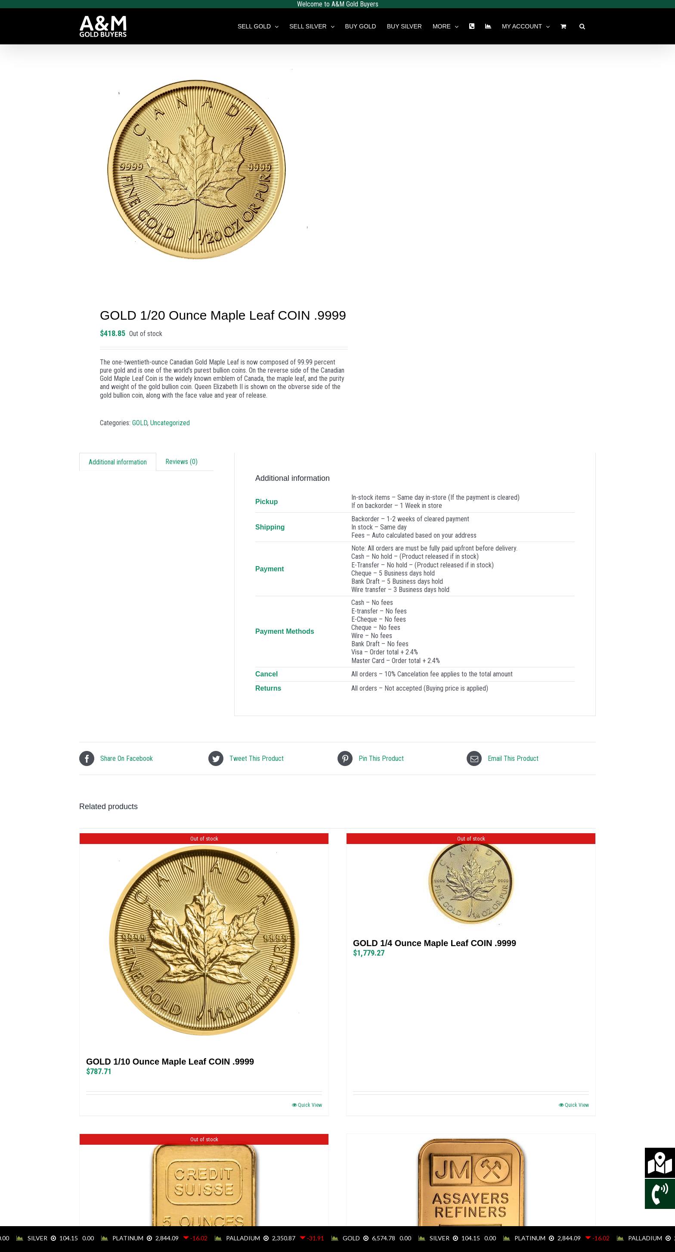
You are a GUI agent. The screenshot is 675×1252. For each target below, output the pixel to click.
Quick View (310, 1105)
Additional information (118, 462)
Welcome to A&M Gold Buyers (337, 4)
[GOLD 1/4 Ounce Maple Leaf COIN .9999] (471, 881)
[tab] (117, 462)
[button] (582, 26)
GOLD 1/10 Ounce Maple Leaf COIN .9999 (170, 1061)
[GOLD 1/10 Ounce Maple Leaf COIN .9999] (204, 941)
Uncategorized (170, 423)
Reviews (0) (181, 462)
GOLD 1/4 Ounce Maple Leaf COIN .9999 (434, 943)
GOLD (139, 423)
